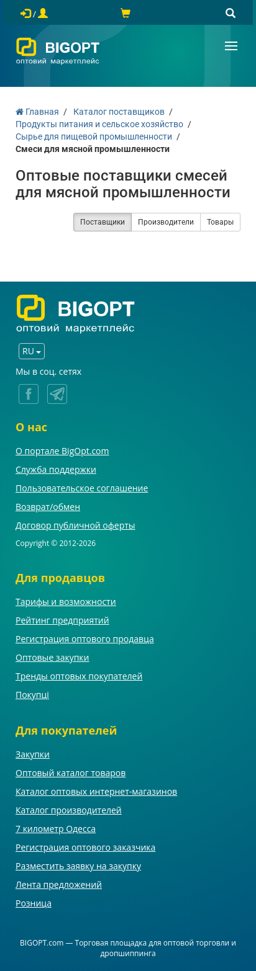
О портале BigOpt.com (62, 451)
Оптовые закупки (52, 657)
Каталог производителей (69, 810)
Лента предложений (59, 884)
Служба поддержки (56, 469)
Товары (220, 222)
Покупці (32, 694)
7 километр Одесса (56, 829)
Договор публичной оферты (75, 525)
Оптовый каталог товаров (71, 773)
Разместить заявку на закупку (78, 866)
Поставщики (102, 222)
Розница (34, 903)
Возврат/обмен (48, 506)
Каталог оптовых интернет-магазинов (96, 791)
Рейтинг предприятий (62, 620)
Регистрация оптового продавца (85, 639)
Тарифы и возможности (66, 601)
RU (31, 351)
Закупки (33, 754)
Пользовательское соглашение (82, 488)
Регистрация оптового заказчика (85, 847)
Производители (166, 222)
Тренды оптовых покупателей (79, 676)
